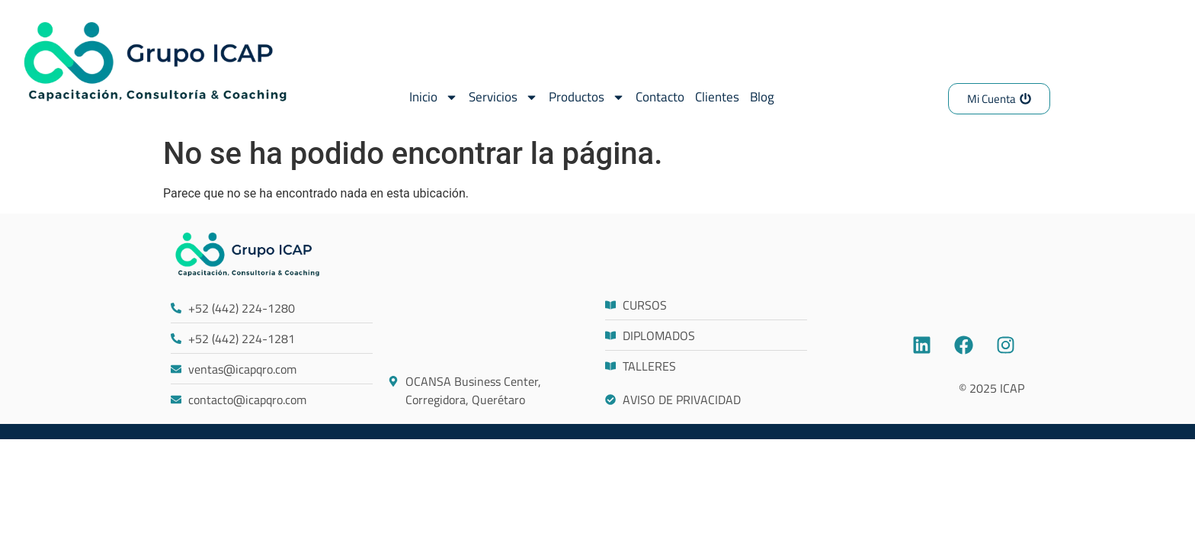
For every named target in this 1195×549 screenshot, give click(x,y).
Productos (587, 97)
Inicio (433, 97)
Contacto (660, 97)
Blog (762, 97)
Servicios (503, 97)
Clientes (717, 97)
